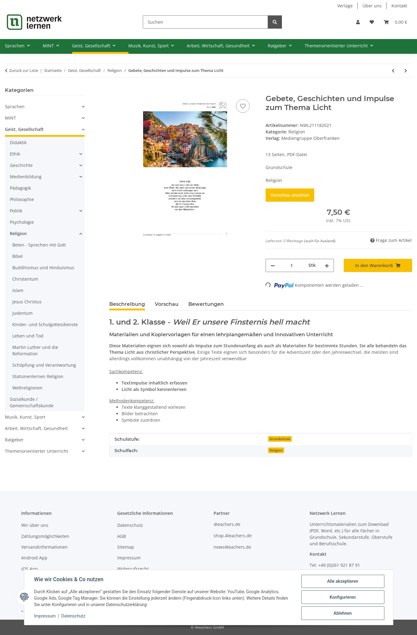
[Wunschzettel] (372, 22)
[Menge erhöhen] (327, 265)
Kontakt (399, 6)
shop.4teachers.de (233, 535)
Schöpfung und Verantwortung (44, 365)
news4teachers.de (232, 547)
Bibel (17, 256)
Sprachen (15, 106)
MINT (10, 118)
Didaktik (18, 142)
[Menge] (291, 265)
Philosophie (22, 199)
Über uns (372, 6)
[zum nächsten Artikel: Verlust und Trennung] (405, 70)
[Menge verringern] (272, 265)
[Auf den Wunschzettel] (243, 106)
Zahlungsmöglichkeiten (45, 536)
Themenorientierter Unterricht (36, 451)
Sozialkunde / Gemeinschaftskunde (32, 402)
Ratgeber (14, 440)
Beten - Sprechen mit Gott (39, 245)
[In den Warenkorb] (114, 91)
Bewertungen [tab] (206, 304)
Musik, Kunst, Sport (25, 417)
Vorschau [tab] (166, 304)
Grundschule (280, 439)
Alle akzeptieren (342, 581)
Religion (296, 132)
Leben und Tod (27, 336)
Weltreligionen (27, 388)
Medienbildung (26, 176)
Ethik (15, 154)
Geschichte (21, 165)
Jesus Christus (27, 302)
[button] (358, 22)
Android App (34, 558)
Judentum (22, 313)
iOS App (29, 569)
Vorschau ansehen (290, 195)
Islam (17, 290)
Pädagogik (20, 188)
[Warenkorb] (395, 22)
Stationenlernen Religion (37, 376)
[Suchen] (205, 22)
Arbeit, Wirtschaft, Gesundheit (36, 428)
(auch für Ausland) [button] (319, 240)
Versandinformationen (44, 547)
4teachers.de (227, 524)
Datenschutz (73, 615)
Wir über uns (34, 525)
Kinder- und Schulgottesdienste (45, 324)
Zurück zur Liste (23, 70)
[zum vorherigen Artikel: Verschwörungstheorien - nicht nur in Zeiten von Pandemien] (393, 70)
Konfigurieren (343, 597)
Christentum (25, 279)
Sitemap (125, 547)
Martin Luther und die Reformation (35, 350)
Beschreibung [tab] (127, 304)
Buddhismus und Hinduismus (43, 267)
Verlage (345, 6)
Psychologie (22, 222)
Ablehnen (343, 613)
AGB (121, 536)
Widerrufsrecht (133, 569)
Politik (16, 211)
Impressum (45, 615)
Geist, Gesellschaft (24, 129)
